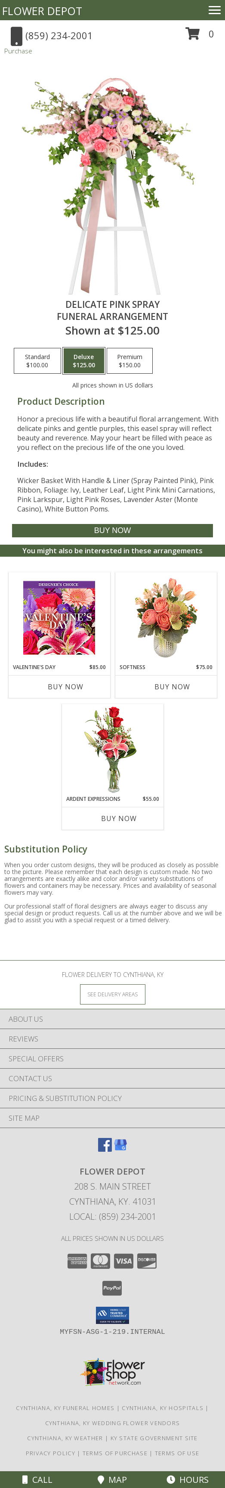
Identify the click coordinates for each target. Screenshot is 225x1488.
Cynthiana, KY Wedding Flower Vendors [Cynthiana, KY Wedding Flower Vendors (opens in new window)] (112, 1423)
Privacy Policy (50, 1453)
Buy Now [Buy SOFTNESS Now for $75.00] (172, 686)
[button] (199, 36)
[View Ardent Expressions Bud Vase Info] (112, 750)
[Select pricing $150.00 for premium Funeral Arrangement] (129, 360)
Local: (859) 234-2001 (112, 1216)
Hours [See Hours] (187, 1479)
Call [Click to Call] (37, 1479)
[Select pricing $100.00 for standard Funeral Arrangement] (37, 360)
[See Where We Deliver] (112, 994)
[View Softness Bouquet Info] (166, 618)
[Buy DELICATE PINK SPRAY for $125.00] (112, 530)
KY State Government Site (154, 1438)
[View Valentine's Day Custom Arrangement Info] (59, 618)
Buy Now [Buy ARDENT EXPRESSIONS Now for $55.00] (119, 818)
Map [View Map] (112, 1479)
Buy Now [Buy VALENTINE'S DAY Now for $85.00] (65, 686)
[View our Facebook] (105, 1149)
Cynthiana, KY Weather (65, 1438)
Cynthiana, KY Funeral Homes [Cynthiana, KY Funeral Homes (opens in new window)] (65, 1408)
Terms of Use (177, 1453)
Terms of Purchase (115, 1453)
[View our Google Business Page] (120, 1149)
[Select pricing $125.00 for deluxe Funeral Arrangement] (84, 360)
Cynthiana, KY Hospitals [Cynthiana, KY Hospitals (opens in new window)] (162, 1408)
